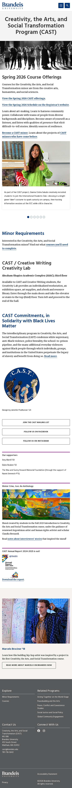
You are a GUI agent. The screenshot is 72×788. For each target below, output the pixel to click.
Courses (5, 701)
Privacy (5, 782)
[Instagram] (44, 730)
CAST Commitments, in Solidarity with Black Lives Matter (28, 321)
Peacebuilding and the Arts (48, 701)
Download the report (13, 579)
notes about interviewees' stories (25, 539)
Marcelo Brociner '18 (13, 649)
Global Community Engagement (50, 716)
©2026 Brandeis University (48, 781)
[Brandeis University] (12, 5)
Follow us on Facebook (36, 431)
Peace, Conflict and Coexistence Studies (51, 707)
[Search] (67, 5)
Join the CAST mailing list (36, 422)
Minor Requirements (23, 233)
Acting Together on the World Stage (53, 697)
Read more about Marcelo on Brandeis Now (29, 665)
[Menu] (61, 5)
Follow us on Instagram (36, 441)
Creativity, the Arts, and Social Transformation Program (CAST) (36, 26)
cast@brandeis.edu (10, 749)
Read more (50, 356)
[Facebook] (38, 730)
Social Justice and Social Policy (50, 712)
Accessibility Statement (47, 774)
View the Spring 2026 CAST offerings (23, 98)
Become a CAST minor (15, 132)
